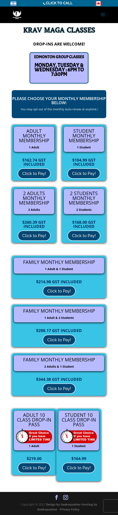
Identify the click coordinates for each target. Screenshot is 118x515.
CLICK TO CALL (59, 3)
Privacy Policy (70, 509)
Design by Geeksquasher (64, 504)
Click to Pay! (34, 173)
